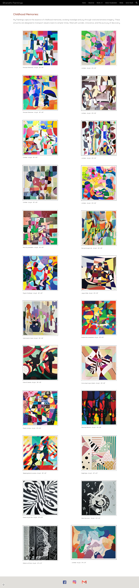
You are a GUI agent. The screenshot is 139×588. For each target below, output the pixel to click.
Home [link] (84, 3)
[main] (69, 16)
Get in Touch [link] (129, 3)
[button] (136, 2)
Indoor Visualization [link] (111, 3)
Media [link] (121, 3)
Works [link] (99, 3)
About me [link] (91, 3)
